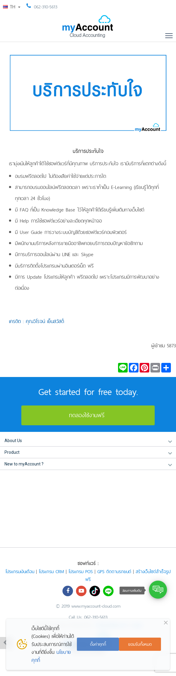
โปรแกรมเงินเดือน (19, 571)
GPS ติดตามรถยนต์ (114, 571)
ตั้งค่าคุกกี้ (98, 644)
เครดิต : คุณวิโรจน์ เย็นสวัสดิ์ (36, 321)
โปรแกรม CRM (51, 571)
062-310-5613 (45, 6)
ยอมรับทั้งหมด (140, 644)
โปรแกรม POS (80, 571)
